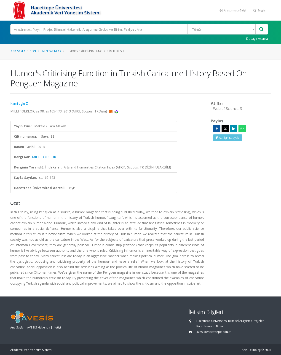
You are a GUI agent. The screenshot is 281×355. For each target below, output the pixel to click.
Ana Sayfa (18, 51)
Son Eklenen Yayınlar (45, 51)
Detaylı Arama (257, 38)
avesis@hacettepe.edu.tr (213, 332)
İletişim (58, 327)
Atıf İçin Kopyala (228, 138)
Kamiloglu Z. (19, 103)
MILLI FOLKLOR (44, 157)
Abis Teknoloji (251, 350)
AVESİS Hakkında (38, 327)
